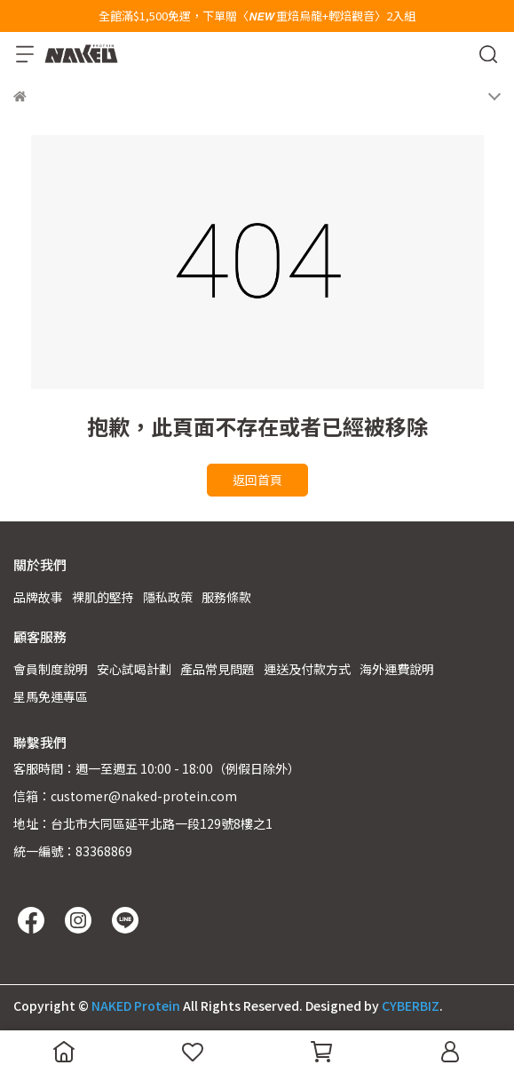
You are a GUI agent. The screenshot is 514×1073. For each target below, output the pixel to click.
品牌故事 (38, 597)
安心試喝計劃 (134, 669)
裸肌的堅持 (103, 597)
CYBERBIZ (410, 1005)
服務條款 (226, 597)
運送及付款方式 (307, 669)
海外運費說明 (397, 669)
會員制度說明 (50, 669)
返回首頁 (257, 480)
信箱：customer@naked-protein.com (125, 796)
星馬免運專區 (50, 696)
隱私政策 (168, 597)
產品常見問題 (217, 669)
